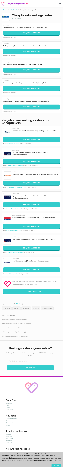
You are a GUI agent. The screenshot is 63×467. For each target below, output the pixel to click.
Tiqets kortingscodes (12, 452)
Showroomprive (47, 308)
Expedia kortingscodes (12, 143)
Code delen (9, 409)
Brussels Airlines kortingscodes (14, 165)
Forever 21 (9, 440)
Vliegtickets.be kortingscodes (14, 187)
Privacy (8, 405)
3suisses (16, 308)
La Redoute (6, 308)
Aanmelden (30, 368)
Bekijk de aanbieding (31, 33)
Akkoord (56, 465)
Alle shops (19, 304)
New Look (9, 442)
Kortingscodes (10, 421)
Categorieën (9, 423)
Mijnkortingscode (11, 418)
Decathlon (9, 436)
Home (5, 10)
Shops (8, 425)
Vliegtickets (13, 10)
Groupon (36, 308)
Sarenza (8, 434)
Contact (8, 407)
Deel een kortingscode (31, 291)
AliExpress (26, 308)
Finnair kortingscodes (12, 274)
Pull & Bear (9, 438)
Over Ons (9, 403)
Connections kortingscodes (13, 230)
